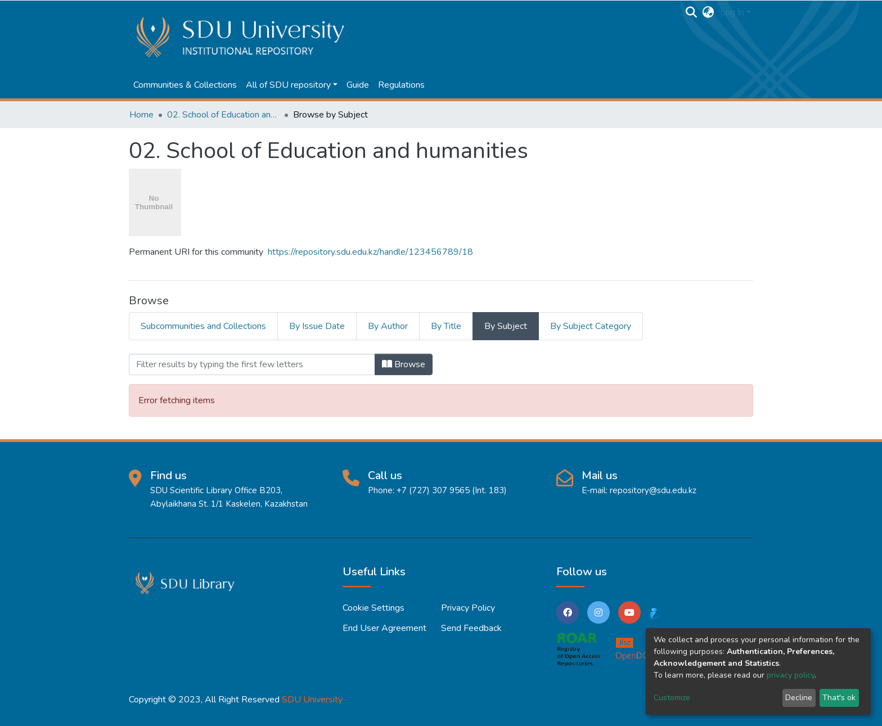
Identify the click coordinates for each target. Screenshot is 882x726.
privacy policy (790, 675)
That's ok (839, 697)
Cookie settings (373, 608)
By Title (446, 326)
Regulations (401, 85)
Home (141, 115)
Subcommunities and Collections (203, 326)
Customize (672, 697)
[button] (708, 12)
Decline (798, 697)
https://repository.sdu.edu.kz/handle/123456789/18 (370, 252)
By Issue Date (317, 326)
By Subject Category (590, 326)
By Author (388, 326)
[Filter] (252, 364)
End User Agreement (384, 628)
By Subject (505, 326)
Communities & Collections (185, 85)
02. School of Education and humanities (223, 115)
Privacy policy (468, 608)
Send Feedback (471, 628)
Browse (403, 364)
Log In (732, 12)
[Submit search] (691, 12)
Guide (357, 85)
